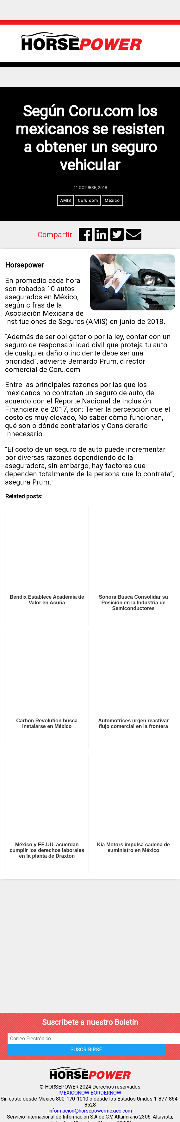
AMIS (65, 200)
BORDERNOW (105, 1093)
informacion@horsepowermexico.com (90, 1111)
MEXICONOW (74, 1093)
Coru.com (88, 200)
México (112, 200)
